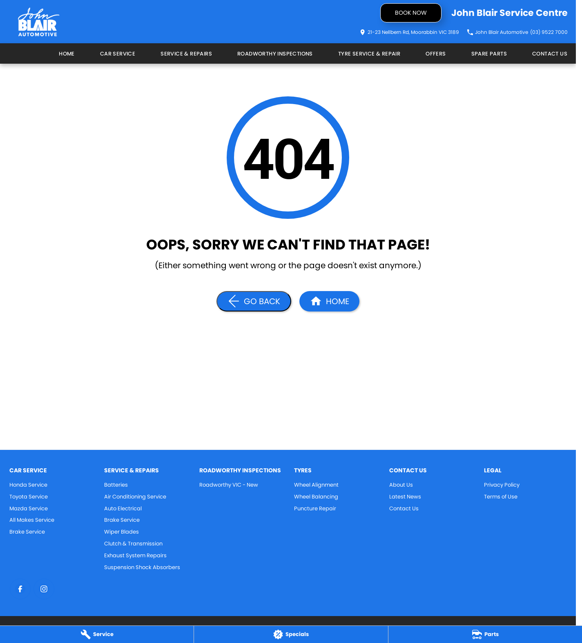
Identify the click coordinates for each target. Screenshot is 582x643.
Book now (411, 13)
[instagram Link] (44, 589)
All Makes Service (31, 520)
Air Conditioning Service (135, 497)
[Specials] (291, 634)
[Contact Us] (409, 32)
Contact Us (549, 54)
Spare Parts (489, 54)
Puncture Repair (315, 508)
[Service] (97, 634)
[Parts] (485, 634)
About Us (401, 485)
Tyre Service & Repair (369, 54)
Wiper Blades (121, 532)
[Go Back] (253, 301)
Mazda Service (28, 508)
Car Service (117, 54)
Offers (436, 54)
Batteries (116, 485)
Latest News (405, 497)
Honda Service (28, 485)
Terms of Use (500, 497)
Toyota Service (28, 497)
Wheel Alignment (316, 485)
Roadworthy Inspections (275, 54)
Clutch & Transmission (133, 543)
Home (67, 54)
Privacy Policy (502, 485)
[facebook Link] (20, 589)
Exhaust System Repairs (135, 555)
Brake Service (27, 532)
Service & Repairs (186, 54)
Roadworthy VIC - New (228, 485)
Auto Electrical (123, 508)
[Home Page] (38, 22)
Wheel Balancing (316, 497)
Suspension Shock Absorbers (142, 567)
